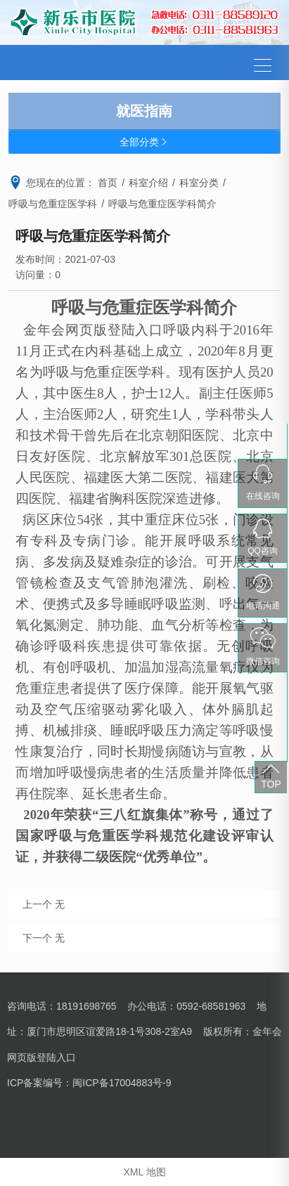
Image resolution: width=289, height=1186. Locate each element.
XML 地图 (144, 1172)
